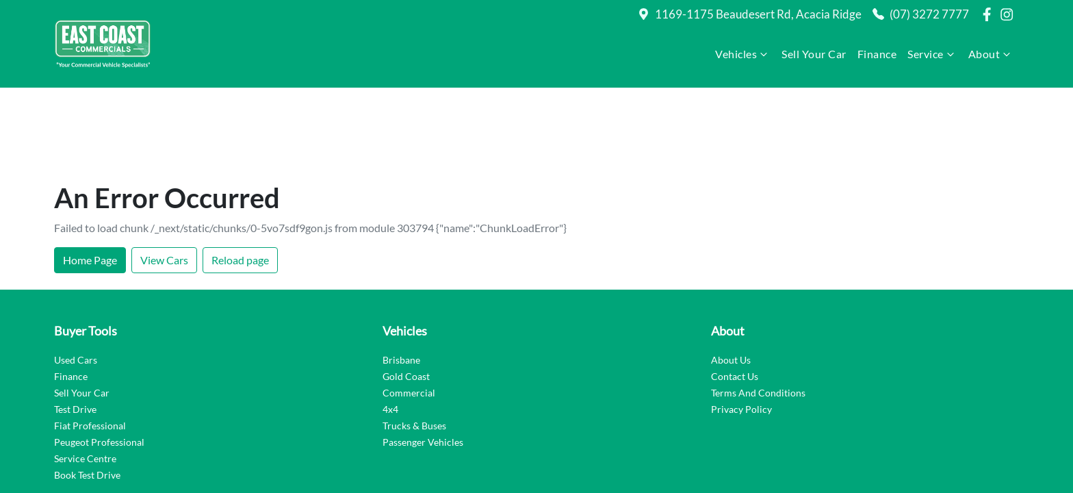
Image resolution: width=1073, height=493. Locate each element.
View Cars (164, 180)
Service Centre (85, 379)
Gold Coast (406, 297)
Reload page (240, 180)
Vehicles (743, 54)
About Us (731, 280)
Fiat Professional (90, 346)
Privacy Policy (741, 330)
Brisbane (401, 280)
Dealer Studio (987, 450)
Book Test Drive (87, 395)
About (991, 54)
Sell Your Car (813, 53)
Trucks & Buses (414, 346)
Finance (877, 53)
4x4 (390, 330)
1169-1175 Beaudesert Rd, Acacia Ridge (758, 14)
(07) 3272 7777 (929, 14)
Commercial (409, 313)
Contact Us (734, 297)
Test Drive (75, 330)
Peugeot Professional (99, 362)
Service (932, 54)
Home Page (90, 180)
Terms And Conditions (758, 313)
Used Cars (75, 280)
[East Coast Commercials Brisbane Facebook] (989, 14)
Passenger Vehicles (423, 362)
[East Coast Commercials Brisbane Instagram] (1009, 14)
